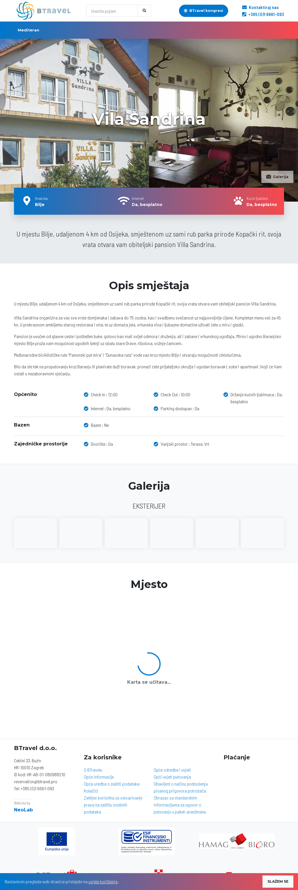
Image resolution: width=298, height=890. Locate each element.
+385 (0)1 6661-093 (263, 14)
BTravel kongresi (203, 10)
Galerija (277, 177)
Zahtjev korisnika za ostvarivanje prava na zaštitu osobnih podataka (113, 804)
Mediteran (28, 30)
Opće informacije (99, 776)
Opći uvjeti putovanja (172, 776)
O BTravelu (93, 769)
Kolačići (91, 790)
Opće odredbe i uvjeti (172, 769)
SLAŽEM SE (277, 881)
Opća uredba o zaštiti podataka (111, 783)
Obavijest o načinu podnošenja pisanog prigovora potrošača (181, 787)
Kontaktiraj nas (260, 7)
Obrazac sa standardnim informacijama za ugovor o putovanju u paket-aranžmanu (180, 804)
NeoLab (23, 810)
